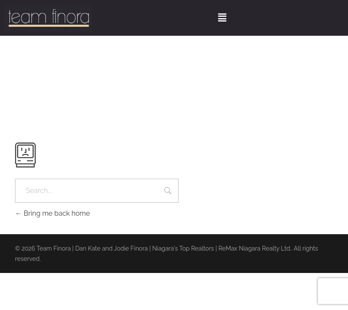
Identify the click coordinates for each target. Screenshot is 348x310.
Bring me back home (52, 213)
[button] (222, 18)
